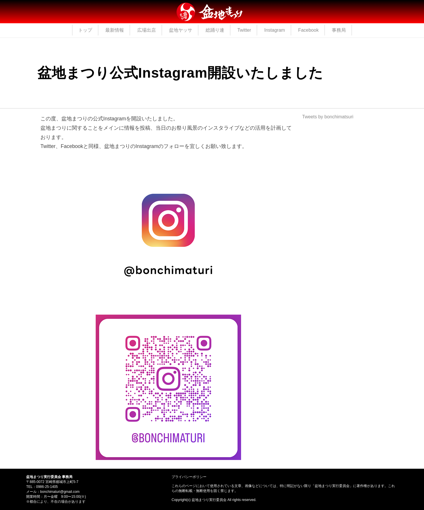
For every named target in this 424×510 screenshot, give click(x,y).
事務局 (339, 30)
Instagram (274, 30)
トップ (85, 30)
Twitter (244, 30)
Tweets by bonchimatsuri (327, 116)
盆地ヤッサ (180, 30)
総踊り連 (215, 30)
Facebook (308, 30)
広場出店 (146, 30)
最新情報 (114, 30)
